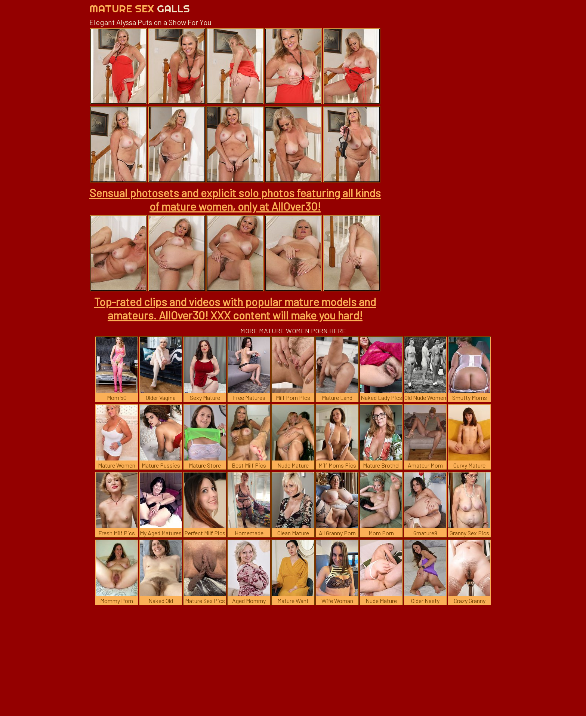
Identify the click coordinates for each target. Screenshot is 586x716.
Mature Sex (139, 8)
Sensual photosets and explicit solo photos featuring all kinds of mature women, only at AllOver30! (235, 199)
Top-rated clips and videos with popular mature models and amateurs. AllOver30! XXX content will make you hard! (235, 308)
